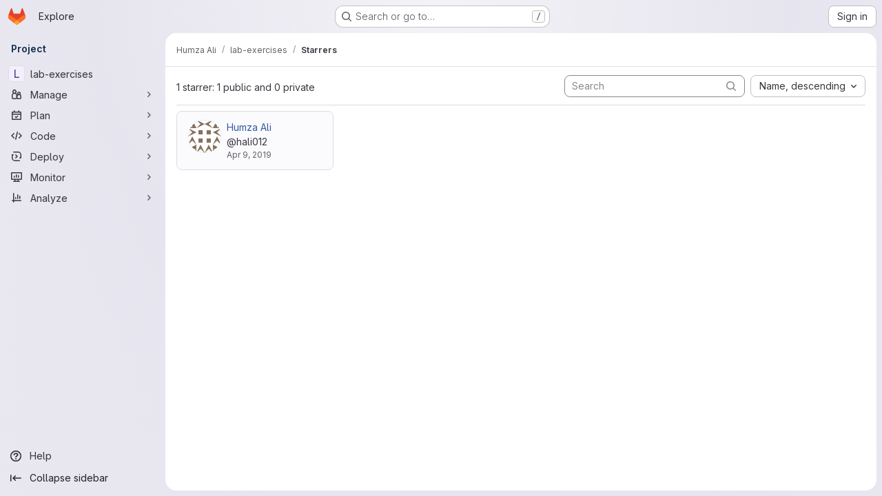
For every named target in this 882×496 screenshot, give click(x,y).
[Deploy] (83, 156)
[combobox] (807, 86)
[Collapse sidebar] (83, 478)
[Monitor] (83, 177)
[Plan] (83, 115)
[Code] (83, 135)
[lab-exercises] (83, 73)
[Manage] (83, 94)
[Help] (83, 456)
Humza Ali (249, 127)
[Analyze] (83, 197)
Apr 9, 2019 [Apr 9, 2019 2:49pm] (249, 154)
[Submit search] (731, 86)
